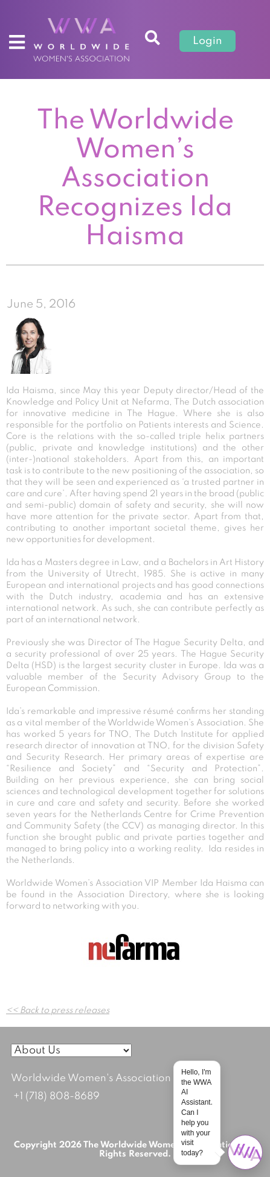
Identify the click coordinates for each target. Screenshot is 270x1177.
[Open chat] (245, 1152)
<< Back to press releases (57, 1010)
